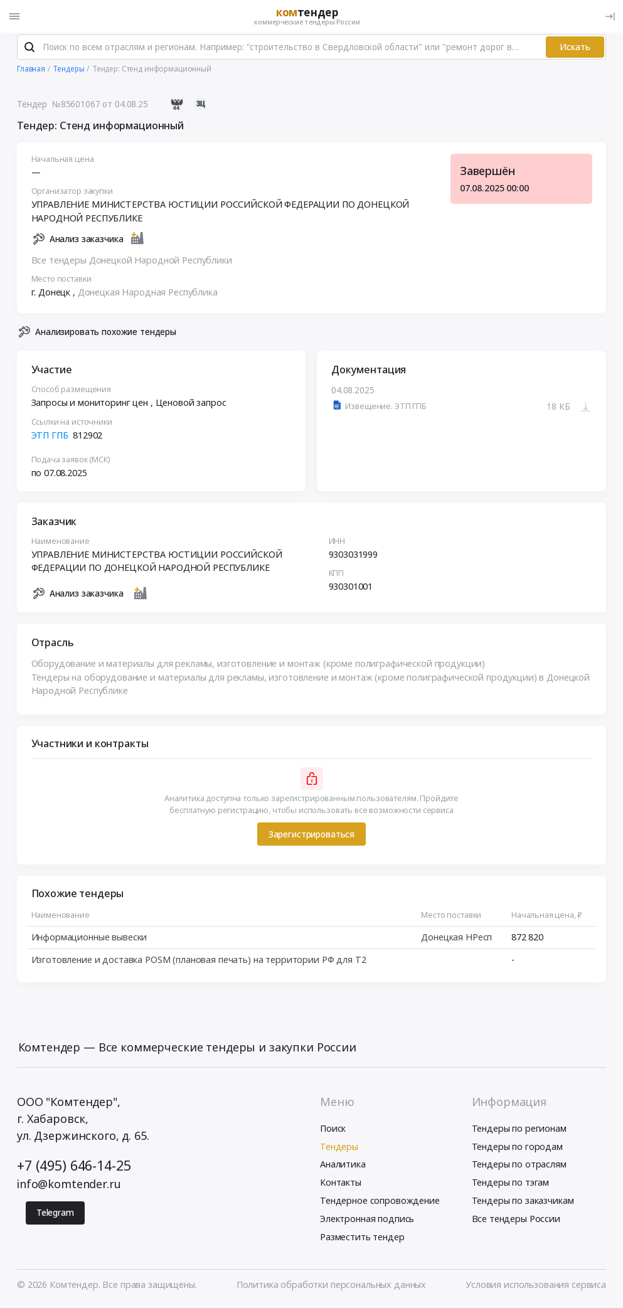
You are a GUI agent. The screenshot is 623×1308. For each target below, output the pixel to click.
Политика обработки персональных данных (332, 1287)
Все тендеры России (516, 1220)
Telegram (55, 1215)
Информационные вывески (89, 939)
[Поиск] (29, 49)
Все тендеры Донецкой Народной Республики (131, 263)
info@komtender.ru (69, 1186)
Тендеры (339, 1148)
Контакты (340, 1185)
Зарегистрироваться (311, 837)
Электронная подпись (367, 1220)
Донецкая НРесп (456, 939)
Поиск (333, 1130)
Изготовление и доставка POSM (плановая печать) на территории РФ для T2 (198, 963)
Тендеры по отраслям (519, 1166)
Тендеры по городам (517, 1148)
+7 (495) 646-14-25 (73, 1167)
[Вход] (610, 16)
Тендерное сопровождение (380, 1203)
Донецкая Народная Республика (148, 294)
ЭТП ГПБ (49, 438)
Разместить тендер (362, 1239)
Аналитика (343, 1166)
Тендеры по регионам (519, 1130)
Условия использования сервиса (536, 1287)
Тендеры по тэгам (511, 1185)
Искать (575, 49)
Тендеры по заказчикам (523, 1203)
